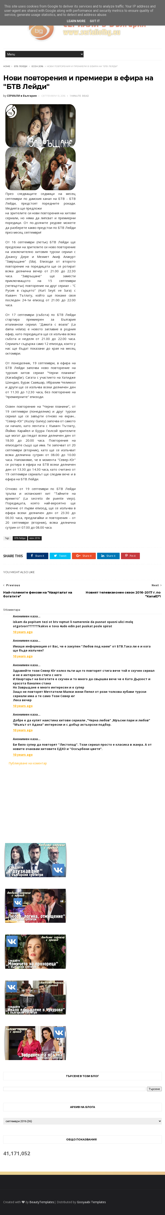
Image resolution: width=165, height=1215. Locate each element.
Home (6, 66)
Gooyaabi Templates (91, 1202)
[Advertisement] (82, 801)
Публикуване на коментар (28, 763)
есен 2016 (37, 66)
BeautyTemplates (41, 1202)
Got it (95, 21)
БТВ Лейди (20, 66)
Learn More (76, 21)
